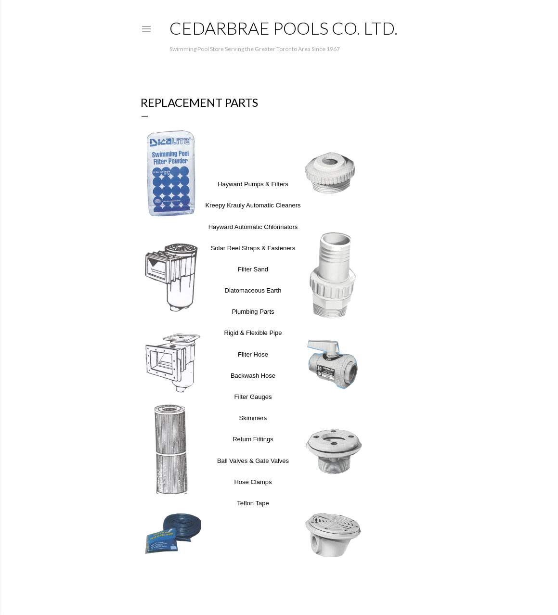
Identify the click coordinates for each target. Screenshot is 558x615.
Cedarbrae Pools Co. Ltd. (283, 27)
